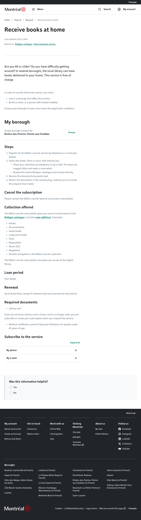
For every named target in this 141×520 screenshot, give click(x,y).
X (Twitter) (125, 443)
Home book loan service (44, 44)
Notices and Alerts (12, 439)
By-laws (99, 429)
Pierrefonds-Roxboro (82, 475)
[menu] (37, 9)
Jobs (52, 439)
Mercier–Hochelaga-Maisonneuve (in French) (49, 489)
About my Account (12, 429)
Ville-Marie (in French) (117, 480)
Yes (15, 387)
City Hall (76, 432)
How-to (17, 20)
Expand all (75, 343)
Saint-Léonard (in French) (118, 470)
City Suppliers (56, 434)
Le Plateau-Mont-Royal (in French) (50, 476)
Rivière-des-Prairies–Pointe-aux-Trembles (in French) (86, 481)
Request (29, 20)
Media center (33, 434)
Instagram (124, 434)
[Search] (104, 9)
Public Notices (101, 434)
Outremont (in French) (83, 470)
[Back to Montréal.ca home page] (15, 9)
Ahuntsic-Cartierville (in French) (18, 470)
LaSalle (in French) (47, 470)
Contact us (32, 429)
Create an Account (12, 434)
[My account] (126, 9)
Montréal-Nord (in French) (50, 495)
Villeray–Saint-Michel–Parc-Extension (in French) (119, 486)
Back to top (130, 413)
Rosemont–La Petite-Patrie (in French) (86, 489)
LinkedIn (124, 438)
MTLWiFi (77, 437)
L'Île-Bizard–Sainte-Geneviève (18, 488)
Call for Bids (55, 429)
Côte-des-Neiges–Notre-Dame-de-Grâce (18, 481)
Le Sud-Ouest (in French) (50, 483)
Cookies (58, 508)
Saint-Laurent (79, 495)
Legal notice (91, 508)
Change (71, 132)
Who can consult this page (111, 508)
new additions (43, 217)
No (14, 393)
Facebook (124, 429)
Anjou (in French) (12, 475)
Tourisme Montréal (77, 443)
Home (7, 20)
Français (133, 2)
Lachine (7, 493)
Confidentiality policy (74, 508)
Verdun (110, 475)
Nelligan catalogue (23, 44)
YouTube (124, 448)
